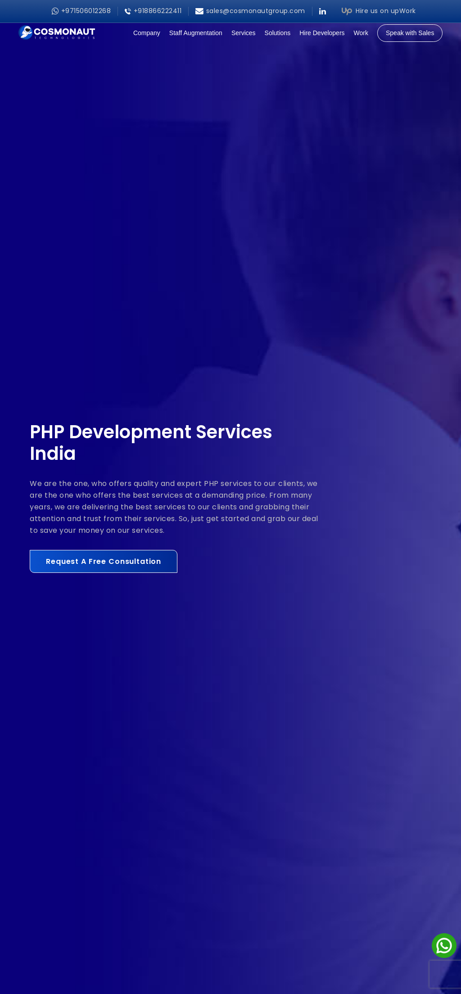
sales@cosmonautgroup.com (250, 11)
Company (146, 32)
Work (361, 32)
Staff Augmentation (195, 32)
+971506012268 (81, 11)
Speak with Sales (410, 32)
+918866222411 (153, 11)
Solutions (278, 32)
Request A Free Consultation (103, 561)
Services (243, 32)
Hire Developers (321, 32)
